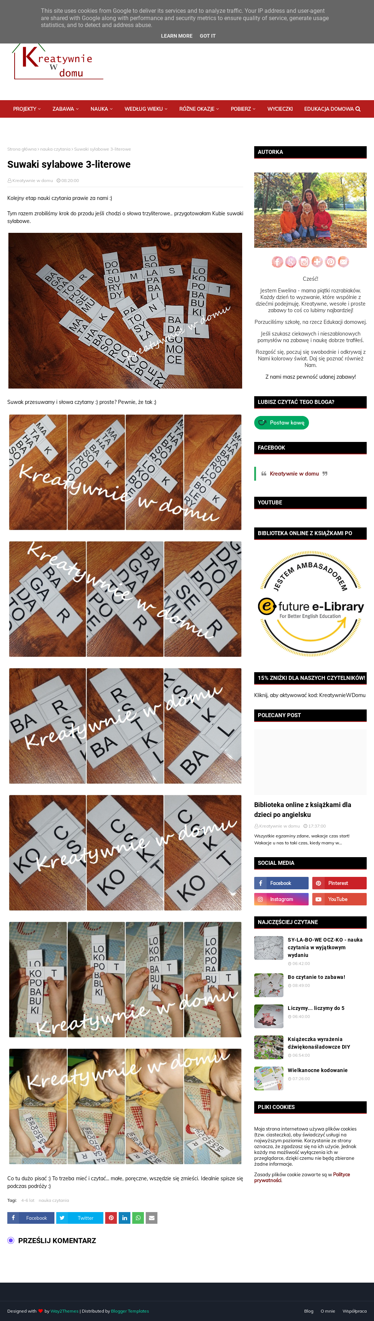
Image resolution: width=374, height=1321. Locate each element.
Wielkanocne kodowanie (318, 1070)
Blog (308, 1311)
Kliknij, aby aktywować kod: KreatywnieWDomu (310, 695)
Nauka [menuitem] (99, 109)
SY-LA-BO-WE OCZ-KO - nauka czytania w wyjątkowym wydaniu (325, 947)
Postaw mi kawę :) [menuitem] (36, 126)
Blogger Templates (130, 1311)
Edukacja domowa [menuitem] (329, 109)
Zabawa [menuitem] (63, 109)
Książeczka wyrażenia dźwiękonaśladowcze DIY (319, 1043)
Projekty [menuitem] (24, 109)
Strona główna (22, 149)
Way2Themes (64, 1311)
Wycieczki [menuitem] (280, 109)
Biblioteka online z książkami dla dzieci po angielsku (302, 809)
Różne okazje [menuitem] (196, 109)
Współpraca (355, 1311)
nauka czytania (55, 149)
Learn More (176, 36)
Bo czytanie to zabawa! (316, 977)
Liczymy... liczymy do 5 (316, 1008)
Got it (208, 36)
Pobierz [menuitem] (241, 109)
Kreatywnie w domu (32, 180)
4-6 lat (27, 1200)
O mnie (328, 1311)
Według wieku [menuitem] (144, 109)
